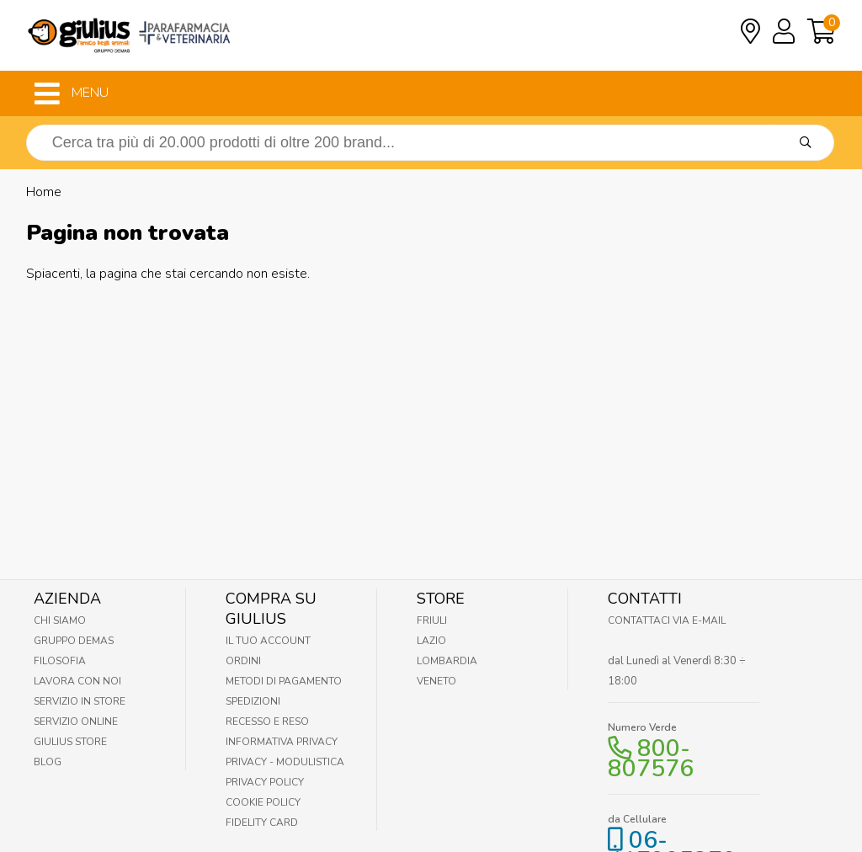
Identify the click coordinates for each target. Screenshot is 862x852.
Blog (47, 762)
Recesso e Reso (267, 721)
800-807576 (651, 758)
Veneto (436, 681)
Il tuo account (268, 640)
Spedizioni (253, 701)
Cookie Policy (263, 802)
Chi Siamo (60, 620)
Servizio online (76, 721)
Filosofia (60, 661)
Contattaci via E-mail (667, 620)
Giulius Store (70, 741)
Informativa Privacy (282, 741)
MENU (72, 93)
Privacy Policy (265, 782)
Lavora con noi (77, 681)
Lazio (431, 640)
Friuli (432, 620)
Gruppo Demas (74, 640)
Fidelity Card (262, 822)
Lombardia (447, 661)
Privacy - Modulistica (285, 762)
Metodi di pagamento (284, 681)
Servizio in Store (79, 701)
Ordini (243, 661)
